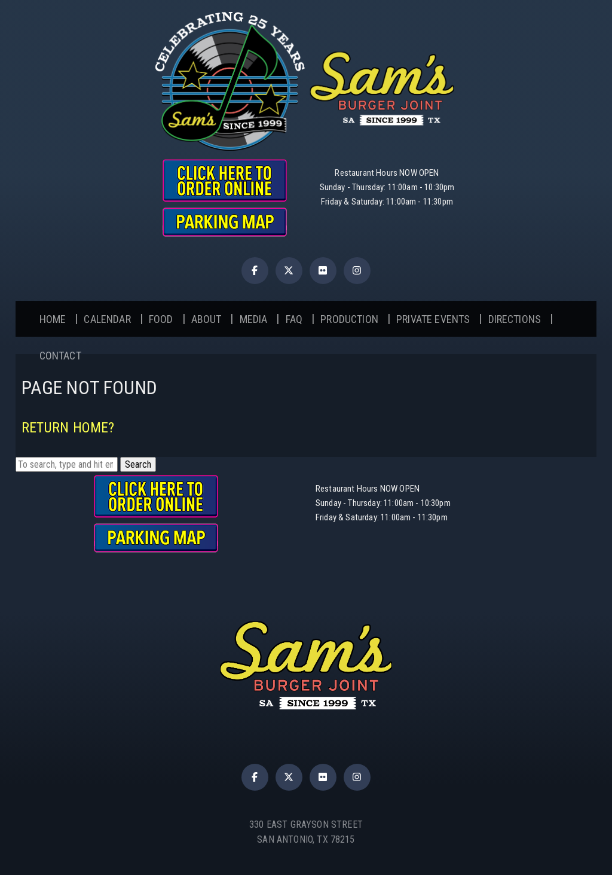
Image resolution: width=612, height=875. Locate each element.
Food (161, 319)
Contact (60, 355)
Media (254, 319)
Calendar (107, 319)
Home (52, 319)
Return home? (68, 427)
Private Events (433, 319)
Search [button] (138, 464)
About (206, 319)
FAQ (294, 319)
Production (349, 319)
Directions (514, 319)
